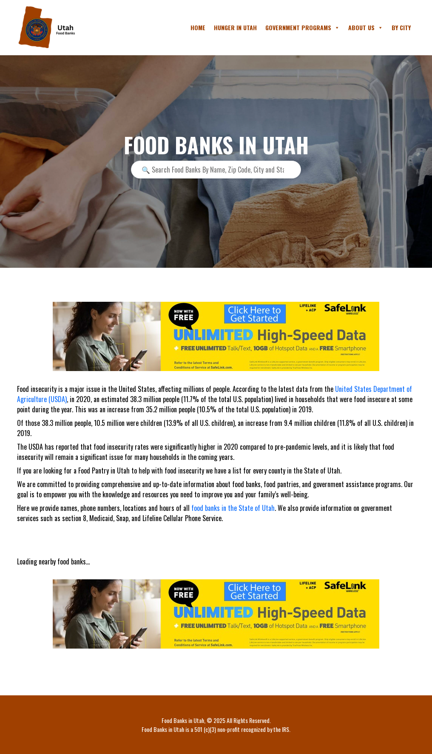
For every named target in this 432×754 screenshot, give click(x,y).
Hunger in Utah (235, 27)
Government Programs (302, 27)
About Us (365, 27)
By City (401, 27)
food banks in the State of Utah (233, 508)
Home (197, 27)
